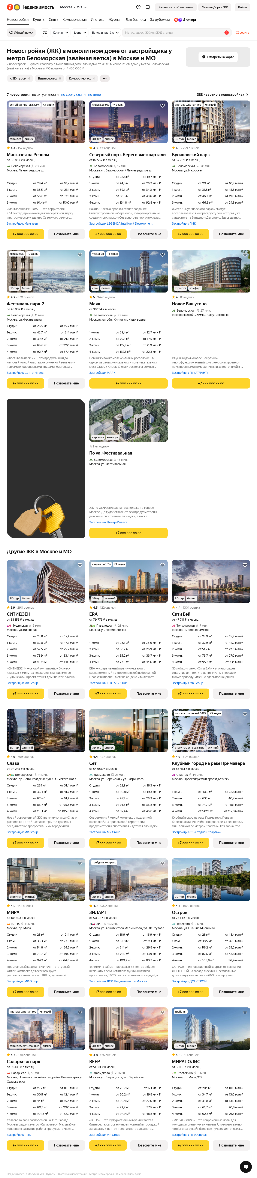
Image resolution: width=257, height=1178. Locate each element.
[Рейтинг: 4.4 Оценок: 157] (46, 148)
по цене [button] (94, 95)
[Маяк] (128, 271)
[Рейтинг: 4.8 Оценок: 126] (128, 1055)
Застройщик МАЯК (102, 372)
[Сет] (128, 730)
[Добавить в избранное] (80, 106)
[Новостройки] (19, 20)
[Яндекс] (10, 7)
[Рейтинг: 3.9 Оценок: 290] (46, 607)
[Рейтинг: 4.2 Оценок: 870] (46, 297)
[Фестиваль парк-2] (46, 271)
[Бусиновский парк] (211, 122)
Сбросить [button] (242, 32)
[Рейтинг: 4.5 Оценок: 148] (46, 906)
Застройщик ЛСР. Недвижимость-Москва (118, 981)
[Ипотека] (97, 20)
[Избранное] (138, 7)
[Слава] (46, 730)
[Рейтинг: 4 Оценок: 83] (211, 297)
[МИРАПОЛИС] (211, 1028)
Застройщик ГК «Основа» (189, 1134)
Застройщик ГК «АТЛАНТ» (190, 372)
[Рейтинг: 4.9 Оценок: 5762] (128, 906)
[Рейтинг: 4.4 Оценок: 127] (128, 757)
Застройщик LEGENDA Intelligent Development (120, 223)
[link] (242, 7)
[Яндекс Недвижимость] (34, 7)
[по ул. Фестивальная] (128, 420)
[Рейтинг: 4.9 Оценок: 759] (46, 757)
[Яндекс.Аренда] (184, 20)
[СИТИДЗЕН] (46, 581)
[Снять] (53, 20)
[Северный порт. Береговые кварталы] (128, 122)
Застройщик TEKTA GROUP (108, 683)
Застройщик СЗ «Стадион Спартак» (196, 832)
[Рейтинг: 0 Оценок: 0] (128, 446)
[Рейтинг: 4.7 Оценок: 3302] (46, 1055)
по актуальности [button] (45, 95)
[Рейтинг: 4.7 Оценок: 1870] (211, 906)
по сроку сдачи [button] (73, 95)
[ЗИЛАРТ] (128, 879)
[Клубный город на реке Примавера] (211, 730)
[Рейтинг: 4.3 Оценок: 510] (211, 1055)
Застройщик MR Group (22, 683)
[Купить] (39, 20)
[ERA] (128, 581)
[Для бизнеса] (136, 20)
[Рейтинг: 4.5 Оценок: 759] (211, 148)
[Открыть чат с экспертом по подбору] (246, 1167)
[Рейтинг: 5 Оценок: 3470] (128, 297)
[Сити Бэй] (211, 581)
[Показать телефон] (25, 234)
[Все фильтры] (45, 32)
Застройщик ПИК (184, 223)
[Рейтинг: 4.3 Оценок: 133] (128, 148)
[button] (148, 7)
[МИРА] (46, 879)
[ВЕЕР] (128, 1028)
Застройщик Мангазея (22, 223)
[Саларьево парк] (46, 1028)
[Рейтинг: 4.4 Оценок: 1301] (211, 607)
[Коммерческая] (74, 20)
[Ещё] (105, 78)
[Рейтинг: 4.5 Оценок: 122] (128, 607)
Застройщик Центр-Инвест (26, 372)
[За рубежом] (160, 20)
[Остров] (211, 879)
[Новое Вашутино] (211, 271)
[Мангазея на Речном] (46, 122)
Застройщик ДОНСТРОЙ (189, 981)
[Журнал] (115, 20)
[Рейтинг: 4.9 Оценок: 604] (211, 757)
